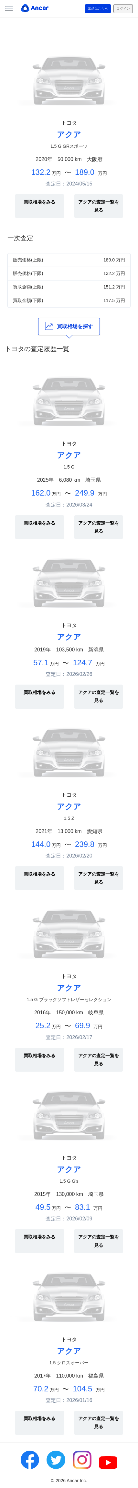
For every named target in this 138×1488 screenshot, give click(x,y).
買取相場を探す (69, 326)
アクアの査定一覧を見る (98, 206)
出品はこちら (98, 8)
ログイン (123, 8)
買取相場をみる (39, 201)
